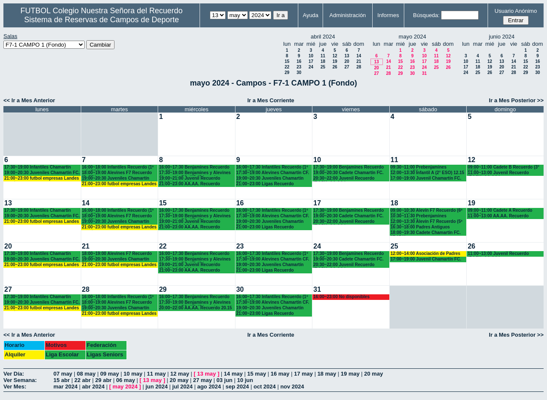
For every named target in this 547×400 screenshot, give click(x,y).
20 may (373, 373)
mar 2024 (65, 386)
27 (346, 67)
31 (424, 73)
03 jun (224, 380)
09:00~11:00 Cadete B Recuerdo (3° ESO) (503, 167)
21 (358, 61)
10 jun (245, 380)
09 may (109, 373)
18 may (327, 373)
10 (311, 55)
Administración (347, 15)
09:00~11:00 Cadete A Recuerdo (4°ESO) (500, 210)
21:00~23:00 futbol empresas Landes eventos (41, 178)
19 (334, 61)
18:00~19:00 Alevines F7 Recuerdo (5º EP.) (117, 173)
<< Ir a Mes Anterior (29, 100)
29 (287, 72)
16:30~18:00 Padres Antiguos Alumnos (420, 227)
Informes (388, 15)
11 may (156, 373)
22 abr (82, 380)
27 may (202, 380)
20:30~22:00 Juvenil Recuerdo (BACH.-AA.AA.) (343, 178)
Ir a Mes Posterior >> (516, 100)
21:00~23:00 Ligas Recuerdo (265, 183)
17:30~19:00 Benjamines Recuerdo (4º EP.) (348, 167)
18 (323, 61)
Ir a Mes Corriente (270, 100)
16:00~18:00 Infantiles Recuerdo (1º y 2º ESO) (118, 167)
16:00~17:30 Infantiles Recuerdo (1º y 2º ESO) (272, 167)
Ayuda (310, 15)
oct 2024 (264, 386)
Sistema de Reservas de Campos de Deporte (101, 19)
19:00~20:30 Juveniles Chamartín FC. (41, 172)
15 (287, 61)
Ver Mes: (14, 386)
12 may (180, 373)
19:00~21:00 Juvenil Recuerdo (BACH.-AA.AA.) (189, 178)
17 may (303, 373)
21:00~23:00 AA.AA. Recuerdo (189, 183)
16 (299, 61)
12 (334, 55)
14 (358, 55)
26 (334, 67)
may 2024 (125, 386)
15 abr (61, 380)
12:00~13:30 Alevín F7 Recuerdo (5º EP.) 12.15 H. (426, 222)
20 (346, 61)
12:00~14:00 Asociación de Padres (425, 253)
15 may (256, 373)
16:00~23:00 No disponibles (341, 296)
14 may (233, 373)
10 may (133, 373)
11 (323, 55)
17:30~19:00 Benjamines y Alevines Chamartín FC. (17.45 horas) (195, 173)
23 (299, 67)
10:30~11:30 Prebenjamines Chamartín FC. (419, 216)
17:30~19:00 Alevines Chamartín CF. (272, 172)
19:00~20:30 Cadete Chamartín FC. (348, 172)
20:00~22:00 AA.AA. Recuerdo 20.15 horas (195, 308)
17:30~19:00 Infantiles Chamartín (37, 167)
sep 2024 (237, 386)
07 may (62, 373)
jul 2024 (182, 386)
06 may (125, 380)
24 (311, 67)
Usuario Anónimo (515, 11)
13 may (206, 373)
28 (358, 67)
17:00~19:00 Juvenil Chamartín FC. (426, 178)
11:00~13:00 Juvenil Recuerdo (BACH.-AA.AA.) (498, 173)
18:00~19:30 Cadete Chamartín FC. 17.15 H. (426, 233)
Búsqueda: (426, 15)
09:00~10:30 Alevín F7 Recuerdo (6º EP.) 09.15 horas (426, 210)
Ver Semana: (20, 380)
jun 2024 (156, 386)
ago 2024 (209, 386)
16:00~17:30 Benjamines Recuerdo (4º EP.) (194, 167)
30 (299, 72)
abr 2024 (93, 386)
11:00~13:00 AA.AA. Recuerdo (498, 215)
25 (323, 67)
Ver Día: (13, 373)
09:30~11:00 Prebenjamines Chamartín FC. (419, 167)
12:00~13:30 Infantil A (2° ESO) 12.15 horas (428, 173)
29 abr (103, 380)
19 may (350, 373)
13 (346, 55)
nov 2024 (292, 386)
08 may (86, 373)
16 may (280, 373)
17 (311, 61)
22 (287, 67)
